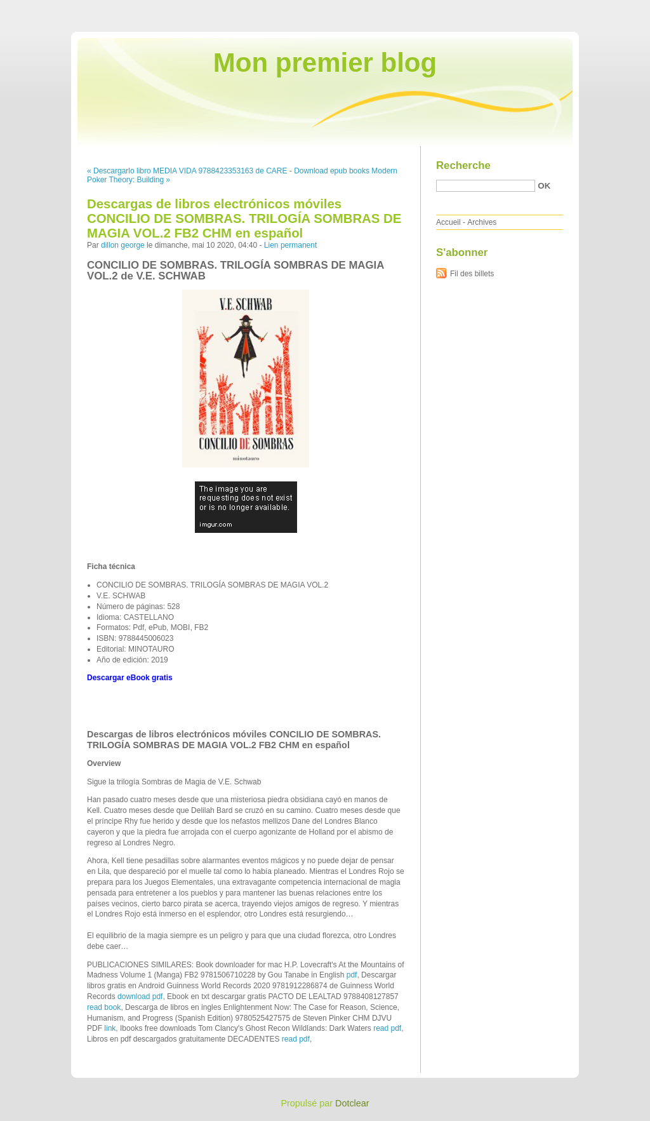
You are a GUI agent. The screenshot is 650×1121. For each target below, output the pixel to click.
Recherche (463, 165)
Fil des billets (472, 273)
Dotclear (352, 1103)
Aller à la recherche (613, 8)
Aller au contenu (494, 8)
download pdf (139, 996)
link (110, 1028)
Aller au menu (550, 8)
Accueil (448, 222)
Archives (481, 222)
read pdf (387, 1028)
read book (104, 1007)
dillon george (123, 245)
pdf (352, 974)
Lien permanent (290, 245)
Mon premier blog (325, 62)
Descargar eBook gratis (130, 677)
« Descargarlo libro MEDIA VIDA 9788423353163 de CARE (187, 170)
